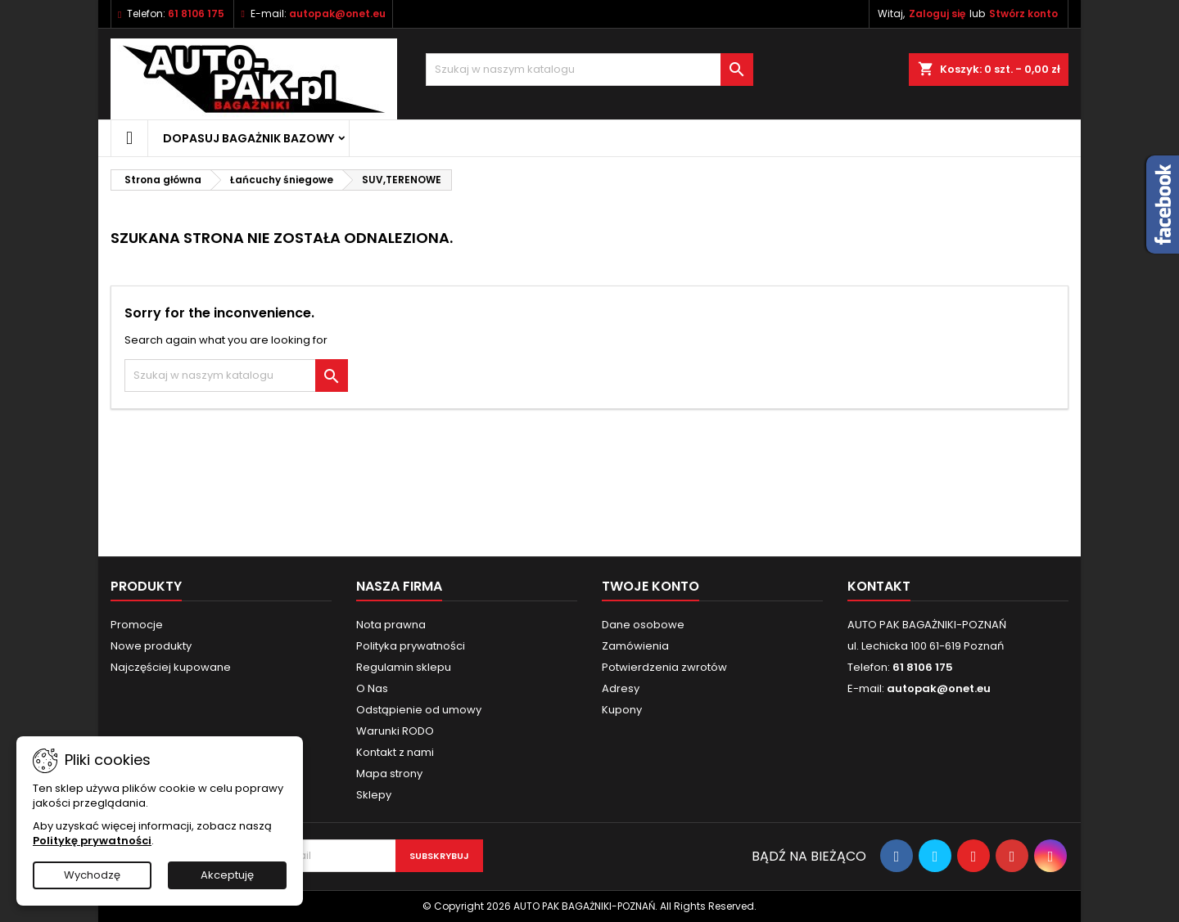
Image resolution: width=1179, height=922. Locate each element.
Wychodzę (92, 875)
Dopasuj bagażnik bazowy (248, 138)
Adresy (620, 688)
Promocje (137, 624)
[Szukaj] (589, 69)
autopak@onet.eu (337, 13)
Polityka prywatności (410, 646)
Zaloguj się (937, 13)
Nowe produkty (151, 646)
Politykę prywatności (92, 840)
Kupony (622, 709)
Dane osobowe (643, 624)
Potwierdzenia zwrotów (664, 667)
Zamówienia (635, 646)
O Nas (372, 688)
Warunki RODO (395, 731)
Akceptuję (227, 875)
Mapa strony (389, 773)
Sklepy (373, 795)
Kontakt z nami (395, 752)
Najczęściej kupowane (171, 667)
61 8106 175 (196, 13)
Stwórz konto (1023, 13)
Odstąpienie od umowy (418, 709)
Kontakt (878, 586)
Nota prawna (391, 624)
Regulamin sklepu (403, 667)
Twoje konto (650, 586)
